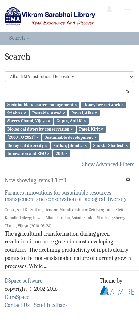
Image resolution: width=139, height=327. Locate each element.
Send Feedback (51, 305)
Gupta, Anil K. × (71, 121)
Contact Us (17, 305)
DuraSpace (17, 297)
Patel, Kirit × (91, 129)
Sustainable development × (70, 137)
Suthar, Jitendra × (70, 145)
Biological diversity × (27, 145)
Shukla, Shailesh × (110, 145)
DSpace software (24, 280)
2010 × (62, 153)
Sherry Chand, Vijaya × (28, 121)
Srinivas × (16, 112)
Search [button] (19, 38)
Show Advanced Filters (108, 164)
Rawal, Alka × (84, 112)
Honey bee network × (103, 104)
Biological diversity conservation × (40, 129)
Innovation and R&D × (28, 153)
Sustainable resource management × (42, 104)
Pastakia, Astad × (48, 112)
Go (128, 92)
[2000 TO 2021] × (22, 137)
